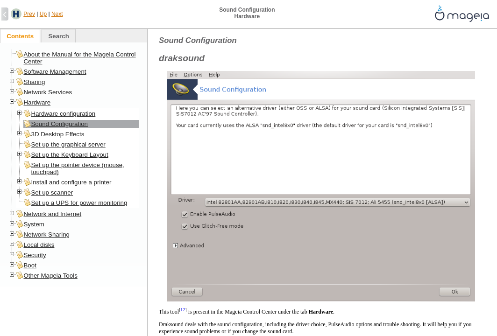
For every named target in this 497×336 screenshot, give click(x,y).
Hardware (36, 102)
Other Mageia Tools (50, 275)
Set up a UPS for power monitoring (79, 202)
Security (34, 255)
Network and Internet (52, 213)
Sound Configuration (59, 123)
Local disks (38, 244)
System (33, 224)
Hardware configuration (63, 113)
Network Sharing (46, 234)
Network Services (47, 92)
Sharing (34, 81)
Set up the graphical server (68, 144)
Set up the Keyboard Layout (69, 154)
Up (43, 14)
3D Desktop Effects (57, 134)
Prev (29, 14)
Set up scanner (52, 192)
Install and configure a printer (71, 182)
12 (182, 309)
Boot (29, 265)
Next (57, 14)
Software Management (54, 71)
